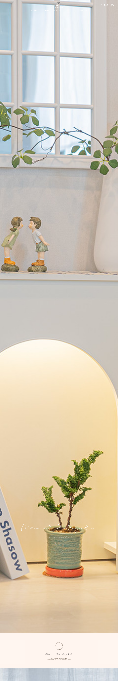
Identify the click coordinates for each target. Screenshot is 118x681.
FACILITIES (57, 11)
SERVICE (68, 11)
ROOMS (46, 11)
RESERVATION (81, 11)
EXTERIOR (35, 11)
